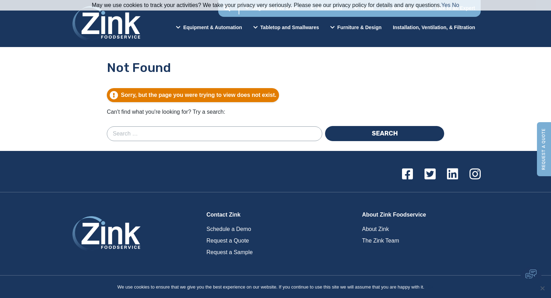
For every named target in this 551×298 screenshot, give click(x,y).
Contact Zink (224, 215)
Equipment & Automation (209, 27)
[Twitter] (430, 174)
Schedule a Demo (229, 229)
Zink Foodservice (105, 23)
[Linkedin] (452, 174)
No (455, 5)
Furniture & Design (356, 27)
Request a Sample (230, 252)
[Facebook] (407, 174)
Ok (431, 287)
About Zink (375, 229)
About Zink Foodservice (394, 215)
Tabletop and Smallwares (286, 27)
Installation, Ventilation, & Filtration (434, 27)
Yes (445, 5)
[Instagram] (475, 174)
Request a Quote (543, 149)
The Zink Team (380, 241)
